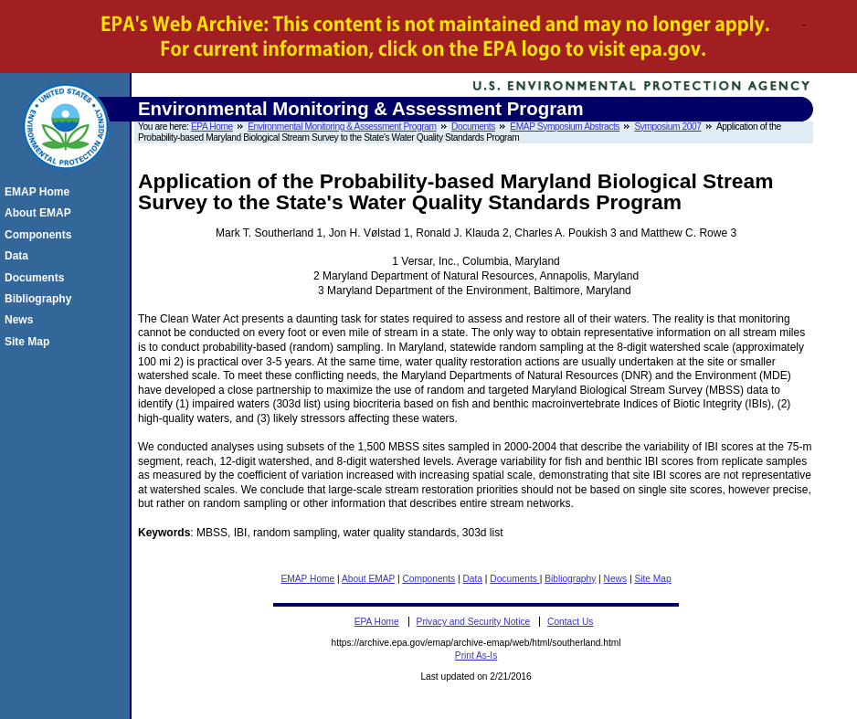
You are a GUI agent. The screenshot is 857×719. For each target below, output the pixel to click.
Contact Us (570, 622)
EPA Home (212, 127)
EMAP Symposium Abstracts (564, 127)
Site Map (652, 579)
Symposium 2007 (667, 127)
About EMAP (368, 579)
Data (473, 579)
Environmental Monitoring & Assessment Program (342, 127)
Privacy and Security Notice (474, 622)
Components (428, 579)
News (615, 579)
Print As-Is (476, 655)
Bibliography (570, 579)
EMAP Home (308, 579)
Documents (473, 127)
